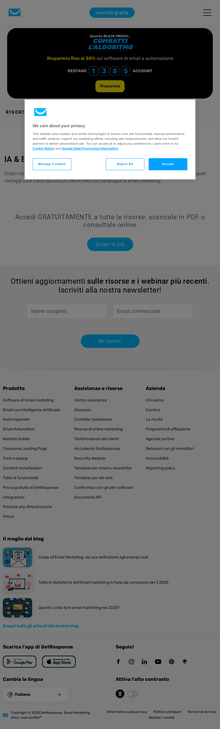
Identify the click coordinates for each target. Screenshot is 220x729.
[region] (110, 139)
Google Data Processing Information (90, 148)
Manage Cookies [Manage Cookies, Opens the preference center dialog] (52, 164)
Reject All (125, 164)
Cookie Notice (43, 148)
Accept (168, 164)
